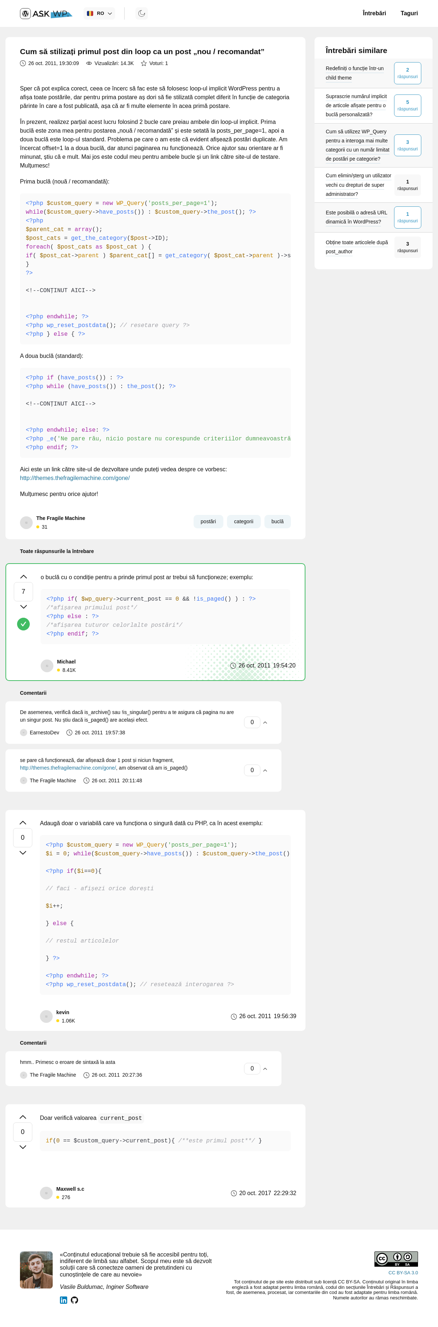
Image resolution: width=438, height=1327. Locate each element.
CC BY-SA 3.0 (403, 1272)
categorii (244, 521)
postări (208, 521)
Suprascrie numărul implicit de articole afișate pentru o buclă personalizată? (356, 105)
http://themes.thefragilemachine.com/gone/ (75, 478)
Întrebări (374, 13)
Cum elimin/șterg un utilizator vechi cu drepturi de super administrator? (359, 185)
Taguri (409, 13)
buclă (278, 521)
